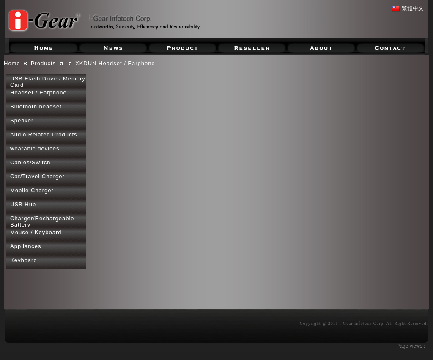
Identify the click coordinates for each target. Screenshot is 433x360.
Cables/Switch (30, 162)
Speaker (21, 120)
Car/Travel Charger (37, 176)
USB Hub (23, 204)
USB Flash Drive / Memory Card (47, 81)
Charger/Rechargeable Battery (42, 221)
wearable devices (34, 148)
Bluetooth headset (36, 106)
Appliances (25, 246)
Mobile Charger (32, 190)
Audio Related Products (43, 134)
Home (12, 63)
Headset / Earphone (38, 92)
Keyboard (23, 260)
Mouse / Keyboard (36, 232)
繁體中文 (408, 8)
